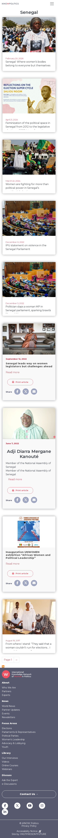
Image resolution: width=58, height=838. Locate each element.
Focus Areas (9, 723)
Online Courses (10, 765)
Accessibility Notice (29, 831)
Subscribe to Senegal (3, 666)
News (5, 701)
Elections (7, 728)
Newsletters (8, 717)
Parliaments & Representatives (18, 732)
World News (8, 706)
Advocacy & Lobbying (13, 743)
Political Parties (10, 735)
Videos (5, 761)
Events (5, 713)
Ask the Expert (10, 780)
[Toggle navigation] (52, 4)
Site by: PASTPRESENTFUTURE (29, 834)
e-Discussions (9, 784)
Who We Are (9, 687)
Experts (6, 695)
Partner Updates (11, 709)
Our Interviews (10, 758)
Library (6, 753)
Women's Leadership (13, 739)
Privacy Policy (29, 826)
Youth (5, 747)
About (5, 682)
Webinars (7, 769)
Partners (6, 691)
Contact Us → (29, 794)
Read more (12, 372)
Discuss (7, 775)
